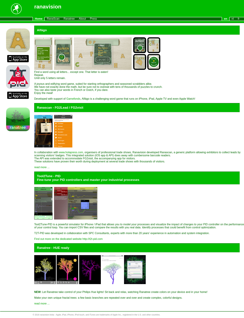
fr (238, 18)
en (225, 18)
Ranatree (69, 18)
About (82, 18)
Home (38, 18)
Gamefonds (73, 98)
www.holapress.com (71, 152)
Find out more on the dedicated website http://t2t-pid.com (68, 238)
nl (233, 18)
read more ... (42, 167)
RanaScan (53, 18)
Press (93, 18)
